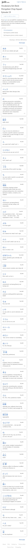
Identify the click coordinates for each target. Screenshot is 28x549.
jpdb (4, 2)
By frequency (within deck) (11, 33)
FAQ (8, 544)
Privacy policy (22, 544)
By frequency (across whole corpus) (13, 35)
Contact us (14, 544)
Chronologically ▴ (8, 30)
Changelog (18, 547)
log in (5, 20)
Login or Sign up (21, 2)
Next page (22, 43)
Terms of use (10, 547)
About (4, 544)
